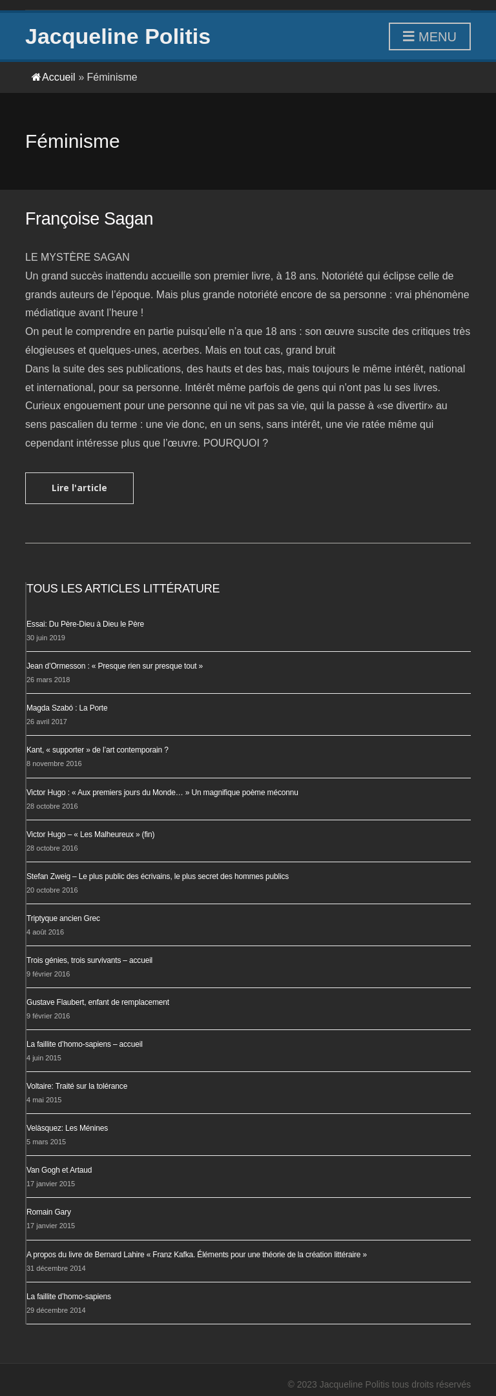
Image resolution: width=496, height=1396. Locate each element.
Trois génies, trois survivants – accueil (89, 960)
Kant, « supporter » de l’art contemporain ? (97, 749)
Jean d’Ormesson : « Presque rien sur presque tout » (114, 666)
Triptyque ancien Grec (63, 918)
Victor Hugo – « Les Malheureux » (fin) (90, 834)
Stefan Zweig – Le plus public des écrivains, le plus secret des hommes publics (157, 876)
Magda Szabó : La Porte (66, 708)
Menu (430, 37)
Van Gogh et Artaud (59, 1170)
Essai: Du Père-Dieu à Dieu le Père (85, 624)
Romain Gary (48, 1212)
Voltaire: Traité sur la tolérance (76, 1086)
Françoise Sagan (89, 218)
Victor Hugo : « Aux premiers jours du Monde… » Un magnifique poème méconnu (162, 792)
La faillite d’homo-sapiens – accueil (84, 1044)
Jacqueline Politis (118, 36)
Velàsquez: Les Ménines (67, 1128)
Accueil (54, 77)
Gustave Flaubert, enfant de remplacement (97, 1002)
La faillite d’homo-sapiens (68, 1296)
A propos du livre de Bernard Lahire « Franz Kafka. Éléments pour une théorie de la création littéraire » (196, 1254)
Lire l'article (79, 487)
